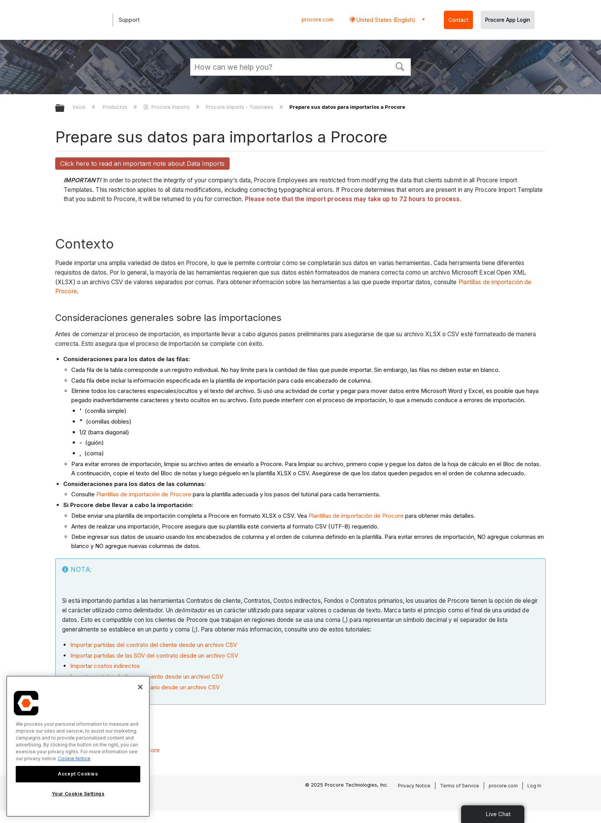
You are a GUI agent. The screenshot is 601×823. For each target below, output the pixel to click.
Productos (116, 107)
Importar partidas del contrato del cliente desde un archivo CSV (153, 644)
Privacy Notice (414, 786)
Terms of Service (459, 786)
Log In (534, 786)
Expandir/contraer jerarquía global (64, 108)
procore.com (317, 19)
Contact (458, 20)
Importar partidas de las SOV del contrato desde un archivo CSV (154, 655)
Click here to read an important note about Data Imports (142, 163)
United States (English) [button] (385, 19)
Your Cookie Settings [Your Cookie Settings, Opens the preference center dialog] (78, 794)
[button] (400, 66)
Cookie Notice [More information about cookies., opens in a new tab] (74, 758)
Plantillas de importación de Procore (143, 494)
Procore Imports (167, 107)
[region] (78, 746)
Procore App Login (507, 20)
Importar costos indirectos (105, 665)
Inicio (80, 107)
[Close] (140, 687)
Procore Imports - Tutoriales (240, 107)
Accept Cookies (78, 774)
